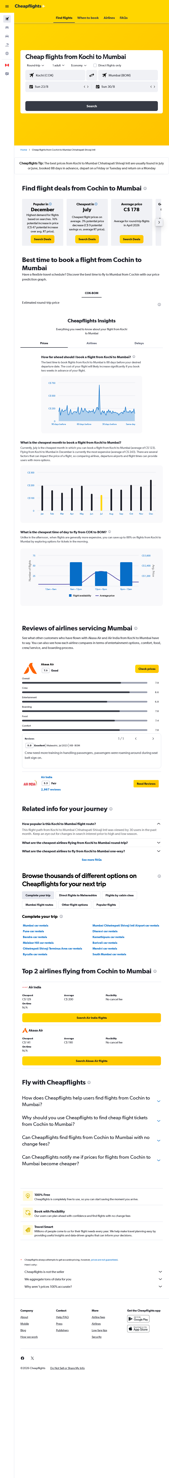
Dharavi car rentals (105, 931)
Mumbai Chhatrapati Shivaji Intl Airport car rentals (126, 925)
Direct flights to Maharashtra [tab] (78, 895)
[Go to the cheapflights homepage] (30, 6)
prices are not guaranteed (104, 1259)
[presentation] (145, 188)
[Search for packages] (7, 45)
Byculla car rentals (35, 954)
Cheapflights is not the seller (94, 1271)
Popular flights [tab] (106, 904)
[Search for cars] (7, 36)
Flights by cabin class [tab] (120, 895)
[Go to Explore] (7, 53)
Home (23, 149)
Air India (46, 777)
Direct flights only (109, 65)
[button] (7, 6)
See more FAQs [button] (92, 859)
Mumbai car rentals (35, 925)
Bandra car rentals (35, 937)
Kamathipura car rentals (108, 937)
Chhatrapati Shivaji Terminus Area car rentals (52, 948)
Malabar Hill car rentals (38, 942)
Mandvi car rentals (105, 948)
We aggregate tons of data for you (94, 1279)
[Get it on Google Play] (138, 1318)
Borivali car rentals (105, 942)
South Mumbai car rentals (109, 954)
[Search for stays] (7, 27)
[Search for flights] (7, 19)
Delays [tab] (139, 343)
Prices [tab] (44, 343)
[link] (42, 239)
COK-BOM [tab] (91, 293)
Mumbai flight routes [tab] (39, 904)
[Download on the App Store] (138, 1328)
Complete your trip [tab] (38, 895)
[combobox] (79, 65)
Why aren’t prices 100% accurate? (94, 1286)
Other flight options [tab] (75, 904)
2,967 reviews (51, 789)
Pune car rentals (33, 931)
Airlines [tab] (92, 343)
